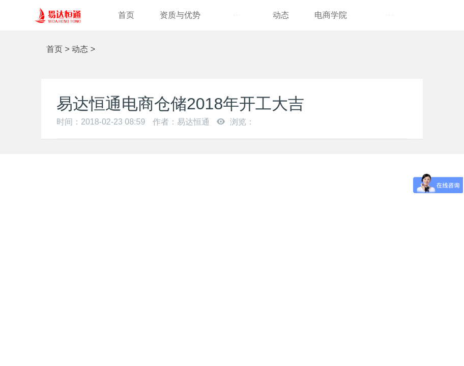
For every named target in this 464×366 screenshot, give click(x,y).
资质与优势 (180, 15)
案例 (236, 15)
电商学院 (330, 15)
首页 (126, 15)
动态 (281, 15)
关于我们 (391, 15)
